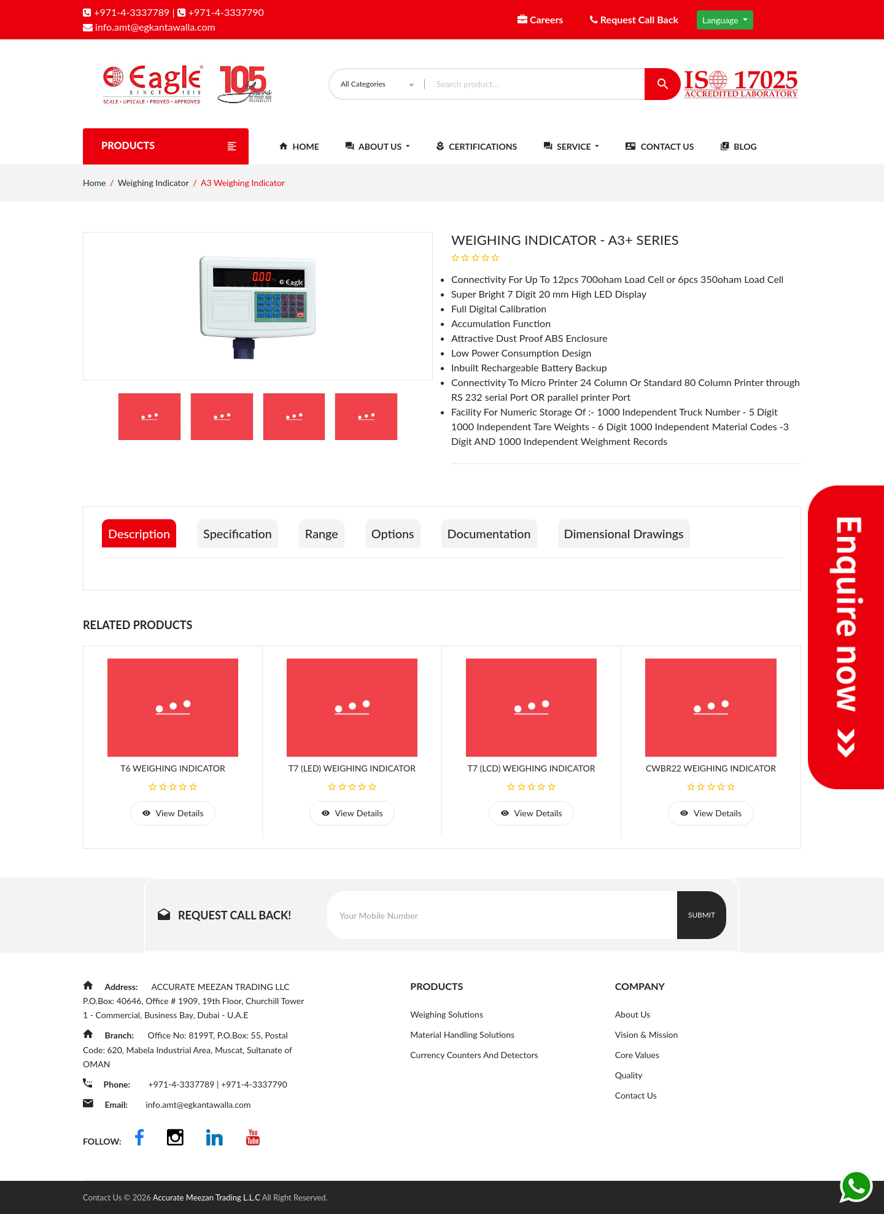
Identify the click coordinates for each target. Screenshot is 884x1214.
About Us (377, 148)
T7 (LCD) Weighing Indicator (531, 769)
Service (571, 148)
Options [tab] (397, 535)
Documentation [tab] (494, 535)
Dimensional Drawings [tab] (630, 535)
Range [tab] (324, 535)
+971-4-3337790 (220, 12)
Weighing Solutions (446, 1016)
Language (721, 20)
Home (299, 148)
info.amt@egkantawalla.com (149, 27)
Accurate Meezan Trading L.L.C (207, 1197)
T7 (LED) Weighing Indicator (352, 769)
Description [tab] (139, 535)
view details (172, 815)
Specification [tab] (239, 535)
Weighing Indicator (153, 184)
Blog (739, 148)
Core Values (637, 1056)
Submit (702, 916)
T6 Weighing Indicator (172, 769)
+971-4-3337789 (126, 12)
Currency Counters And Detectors (474, 1056)
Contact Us (660, 148)
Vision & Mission (646, 1036)
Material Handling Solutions (462, 1036)
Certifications (476, 148)
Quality (629, 1077)
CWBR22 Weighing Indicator (711, 769)
